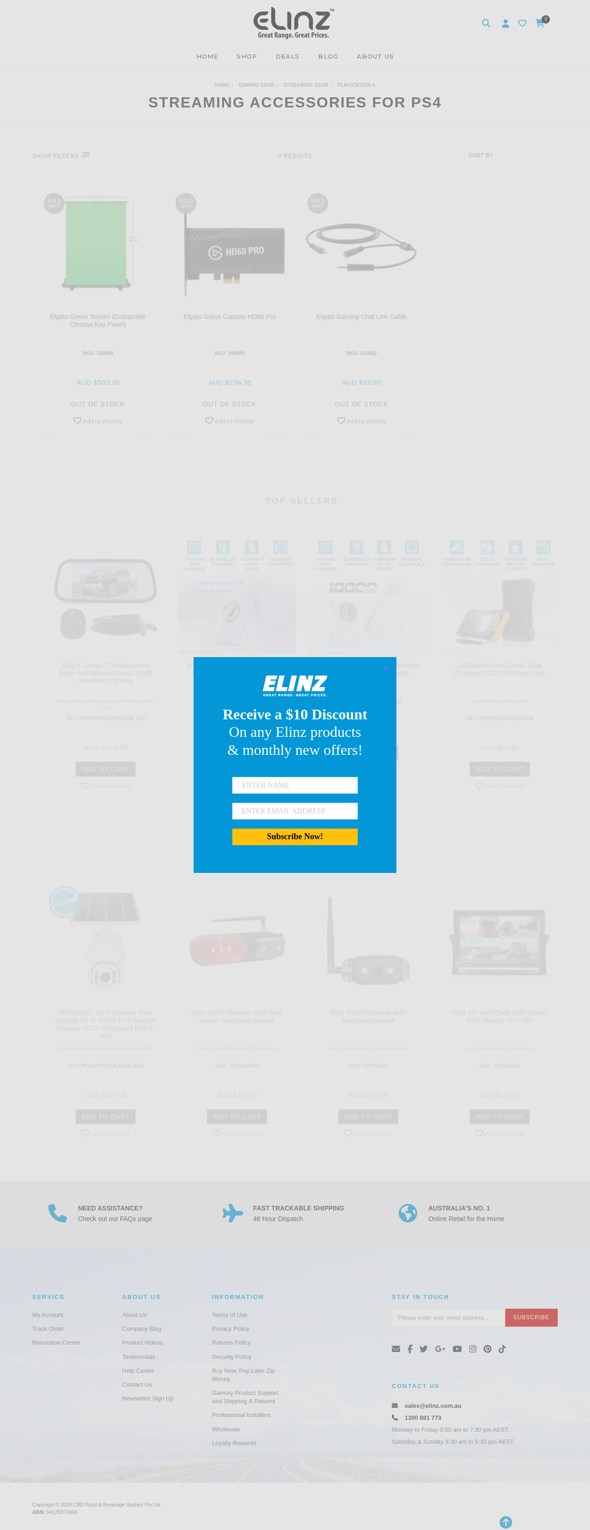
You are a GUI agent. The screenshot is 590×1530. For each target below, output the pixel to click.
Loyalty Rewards (234, 1443)
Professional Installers (241, 1414)
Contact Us (137, 1384)
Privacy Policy (230, 1328)
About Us (134, 1314)
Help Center (138, 1370)
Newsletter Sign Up (147, 1398)
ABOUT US (375, 56)
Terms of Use (230, 1314)
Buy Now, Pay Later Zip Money (243, 1374)
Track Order (48, 1328)
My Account (47, 1314)
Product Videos (142, 1342)
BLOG (328, 56)
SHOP (246, 56)
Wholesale (226, 1429)
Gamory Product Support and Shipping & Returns (245, 1397)
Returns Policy (231, 1342)
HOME (207, 56)
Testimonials (138, 1356)
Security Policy (231, 1356)
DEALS (288, 56)
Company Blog (141, 1328)
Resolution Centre (56, 1342)
